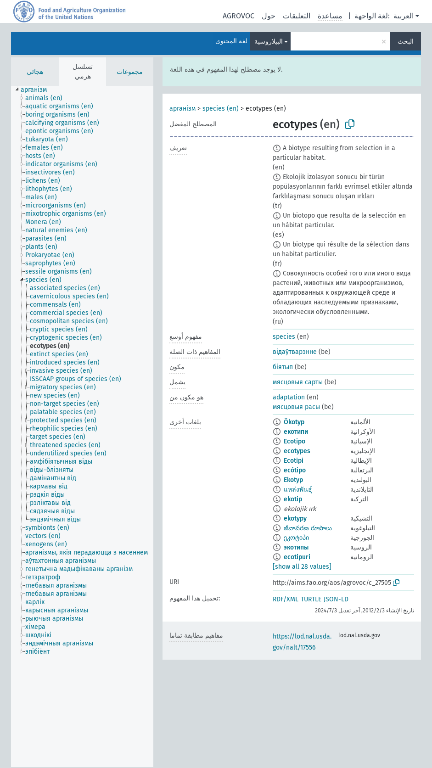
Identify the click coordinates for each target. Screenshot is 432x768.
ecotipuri (297, 557)
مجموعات (130, 72)
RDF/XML (285, 599)
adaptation (289, 397)
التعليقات (296, 15)
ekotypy (295, 518)
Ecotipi (293, 461)
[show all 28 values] (302, 567)
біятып (283, 367)
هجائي (35, 72)
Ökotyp (294, 422)
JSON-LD (336, 599)
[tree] (82, 426)
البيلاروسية (268, 41)
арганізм (182, 108)
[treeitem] (37, 90)
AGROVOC (238, 15)
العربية (403, 15)
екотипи (296, 432)
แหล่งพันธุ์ (298, 489)
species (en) (220, 108)
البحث (406, 41)
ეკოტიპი (296, 538)
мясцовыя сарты (298, 382)
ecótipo (295, 470)
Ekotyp (293, 480)
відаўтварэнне (295, 352)
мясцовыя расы (296, 407)
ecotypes (297, 451)
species (284, 337)
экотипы (296, 547)
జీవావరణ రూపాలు (308, 528)
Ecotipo (294, 441)
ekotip (293, 499)
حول (268, 15)
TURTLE (311, 599)
